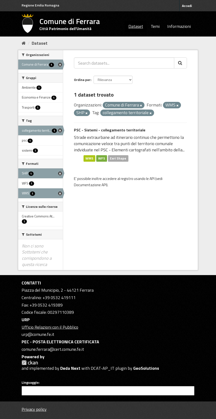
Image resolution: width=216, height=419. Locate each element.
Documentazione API (90, 185)
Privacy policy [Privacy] (34, 409)
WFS (101, 158)
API (152, 178)
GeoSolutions (146, 368)
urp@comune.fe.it (38, 334)
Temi (155, 26)
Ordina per (82, 79)
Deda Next (70, 368)
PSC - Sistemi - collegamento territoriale (109, 130)
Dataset (135, 26)
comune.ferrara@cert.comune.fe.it (53, 349)
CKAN (30, 362)
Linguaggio (30, 382)
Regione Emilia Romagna (40, 5)
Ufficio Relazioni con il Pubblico (50, 327)
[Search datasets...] (124, 62)
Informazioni (179, 26)
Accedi (187, 5)
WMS (89, 158)
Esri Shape (118, 158)
